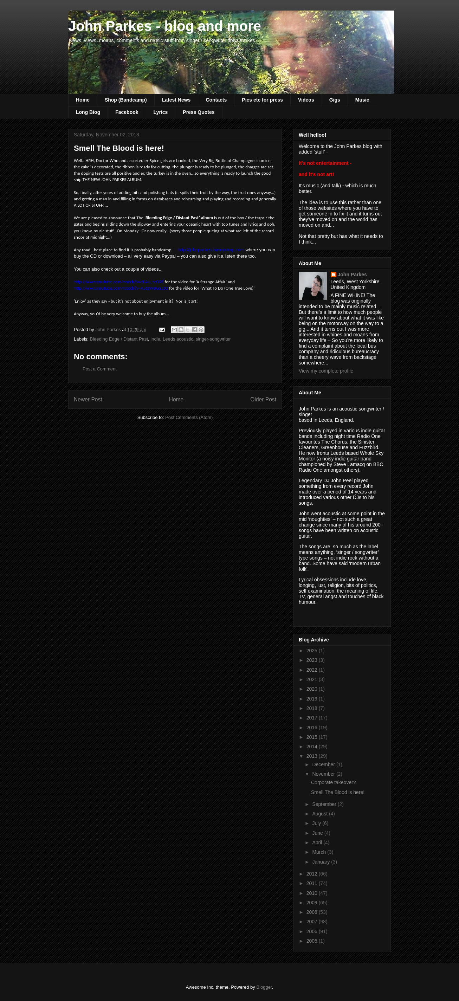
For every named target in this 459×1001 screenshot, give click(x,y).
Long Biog (88, 112)
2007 (312, 921)
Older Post (263, 399)
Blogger (264, 987)
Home (83, 100)
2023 (312, 660)
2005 (312, 941)
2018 (312, 708)
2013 (312, 756)
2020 (312, 689)
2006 (312, 931)
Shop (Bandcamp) (126, 100)
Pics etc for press (262, 100)
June (318, 833)
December (324, 764)
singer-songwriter (213, 339)
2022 (312, 670)
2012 (312, 874)
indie (155, 339)
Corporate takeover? (333, 782)
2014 (312, 746)
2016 (312, 727)
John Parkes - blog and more (164, 26)
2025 (312, 650)
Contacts (216, 100)
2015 (312, 737)
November (324, 774)
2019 (312, 699)
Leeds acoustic (178, 339)
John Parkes (352, 274)
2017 (312, 718)
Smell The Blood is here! (337, 792)
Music (362, 100)
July (317, 823)
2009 (312, 902)
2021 (312, 679)
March (319, 852)
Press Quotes (198, 112)
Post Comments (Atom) (189, 417)
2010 (312, 893)
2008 (312, 912)
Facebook (126, 112)
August (320, 813)
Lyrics (161, 112)
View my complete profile (326, 371)
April (317, 842)
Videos (306, 100)
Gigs (334, 100)
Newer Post (88, 399)
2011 (312, 883)
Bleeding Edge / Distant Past (119, 339)
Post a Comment (100, 369)
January (321, 862)
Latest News (176, 100)
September (324, 804)
